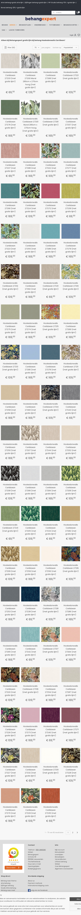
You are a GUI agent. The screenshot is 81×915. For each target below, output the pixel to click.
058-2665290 (41, 850)
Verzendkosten (60, 859)
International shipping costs (38, 885)
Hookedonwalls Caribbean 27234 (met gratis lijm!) (50, 529)
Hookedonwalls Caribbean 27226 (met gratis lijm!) (10, 731)
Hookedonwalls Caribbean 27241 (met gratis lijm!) (10, 527)
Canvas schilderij (7, 902)
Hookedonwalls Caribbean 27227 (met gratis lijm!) (10, 771)
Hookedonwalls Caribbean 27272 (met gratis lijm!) (50, 207)
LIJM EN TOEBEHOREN (16, 30)
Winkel (57, 864)
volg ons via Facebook (39, 890)
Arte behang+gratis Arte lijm (12, 2)
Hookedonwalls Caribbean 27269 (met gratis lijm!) (71, 328)
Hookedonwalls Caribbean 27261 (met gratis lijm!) (51, 121)
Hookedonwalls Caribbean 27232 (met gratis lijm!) (30, 771)
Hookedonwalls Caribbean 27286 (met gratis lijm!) (71, 610)
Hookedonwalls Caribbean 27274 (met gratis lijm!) (30, 328)
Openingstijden (33, 866)
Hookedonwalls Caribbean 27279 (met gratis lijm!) (71, 247)
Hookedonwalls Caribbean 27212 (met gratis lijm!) (10, 286)
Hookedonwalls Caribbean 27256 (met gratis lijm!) (50, 570)
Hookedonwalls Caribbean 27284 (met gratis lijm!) (50, 489)
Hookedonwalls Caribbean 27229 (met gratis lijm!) (30, 811)
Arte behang (5, 883)
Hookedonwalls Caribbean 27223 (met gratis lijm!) (10, 247)
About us (31, 881)
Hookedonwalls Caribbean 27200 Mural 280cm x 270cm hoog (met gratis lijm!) (30, 80)
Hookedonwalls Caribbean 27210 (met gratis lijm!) (71, 286)
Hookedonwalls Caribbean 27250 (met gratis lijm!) (10, 449)
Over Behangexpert (62, 866)
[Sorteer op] (70, 47)
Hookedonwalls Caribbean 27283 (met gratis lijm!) (30, 408)
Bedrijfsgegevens (34, 869)
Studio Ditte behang (8, 888)
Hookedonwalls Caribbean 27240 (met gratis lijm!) (50, 731)
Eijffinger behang (7, 885)
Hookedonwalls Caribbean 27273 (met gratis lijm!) (30, 731)
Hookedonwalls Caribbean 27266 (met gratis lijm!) (30, 489)
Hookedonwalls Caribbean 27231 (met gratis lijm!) (51, 286)
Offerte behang (61, 862)
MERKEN (13, 25)
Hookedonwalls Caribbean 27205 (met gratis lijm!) (30, 529)
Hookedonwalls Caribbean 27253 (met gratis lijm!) (10, 610)
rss (60, 911)
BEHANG (5, 25)
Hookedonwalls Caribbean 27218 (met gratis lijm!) (51, 608)
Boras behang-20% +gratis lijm (13, 7)
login (73, 35)
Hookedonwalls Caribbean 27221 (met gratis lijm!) (71, 75)
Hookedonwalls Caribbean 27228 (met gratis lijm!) (71, 771)
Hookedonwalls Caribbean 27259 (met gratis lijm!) (30, 570)
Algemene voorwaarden (64, 869)
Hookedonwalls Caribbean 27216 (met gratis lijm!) (71, 568)
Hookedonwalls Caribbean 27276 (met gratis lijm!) (10, 123)
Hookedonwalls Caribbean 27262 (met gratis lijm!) (30, 287)
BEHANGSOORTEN (71, 25)
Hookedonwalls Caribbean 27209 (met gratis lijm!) (10, 570)
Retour (57, 852)
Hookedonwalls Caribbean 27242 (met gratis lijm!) (30, 650)
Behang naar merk (8, 890)
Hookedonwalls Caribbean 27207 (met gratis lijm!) (30, 449)
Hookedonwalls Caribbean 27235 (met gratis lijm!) (50, 811)
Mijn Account (60, 850)
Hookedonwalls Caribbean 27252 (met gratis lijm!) (71, 449)
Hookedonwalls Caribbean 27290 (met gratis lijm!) (10, 207)
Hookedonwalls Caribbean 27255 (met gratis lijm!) (30, 247)
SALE (4, 30)
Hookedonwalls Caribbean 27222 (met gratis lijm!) (50, 166)
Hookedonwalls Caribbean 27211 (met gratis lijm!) (71, 366)
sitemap (56, 911)
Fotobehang (5, 900)
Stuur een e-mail (34, 864)
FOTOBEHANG (55, 25)
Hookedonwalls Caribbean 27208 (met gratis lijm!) (10, 489)
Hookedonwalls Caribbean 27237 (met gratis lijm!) (10, 166)
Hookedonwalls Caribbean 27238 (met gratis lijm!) (30, 610)
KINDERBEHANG (41, 25)
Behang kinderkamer (9, 893)
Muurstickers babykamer (10, 895)
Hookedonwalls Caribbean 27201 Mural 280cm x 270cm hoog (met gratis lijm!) (30, 124)
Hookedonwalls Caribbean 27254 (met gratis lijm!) (50, 690)
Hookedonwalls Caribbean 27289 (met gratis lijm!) (50, 247)
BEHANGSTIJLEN (26, 25)
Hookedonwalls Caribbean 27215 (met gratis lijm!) (51, 326)
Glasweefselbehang (8, 897)
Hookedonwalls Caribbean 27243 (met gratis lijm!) (71, 408)
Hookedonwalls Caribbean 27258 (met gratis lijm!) (10, 408)
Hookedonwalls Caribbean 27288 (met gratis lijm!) (30, 166)
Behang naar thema (8, 881)
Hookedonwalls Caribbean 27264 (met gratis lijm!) (71, 650)
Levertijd (58, 855)
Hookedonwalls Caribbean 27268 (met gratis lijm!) (50, 77)
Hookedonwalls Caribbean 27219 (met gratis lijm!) (30, 689)
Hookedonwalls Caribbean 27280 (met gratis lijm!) (30, 368)
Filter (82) (9, 47)
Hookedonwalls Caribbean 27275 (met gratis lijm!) (10, 328)
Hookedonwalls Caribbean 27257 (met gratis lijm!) (71, 123)
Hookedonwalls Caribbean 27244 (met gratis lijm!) (50, 449)
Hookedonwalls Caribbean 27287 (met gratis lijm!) (71, 690)
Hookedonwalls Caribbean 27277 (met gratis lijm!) (71, 166)
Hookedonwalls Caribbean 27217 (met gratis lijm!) (51, 648)
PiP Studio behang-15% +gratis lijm (61, 2)
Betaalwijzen (59, 857)
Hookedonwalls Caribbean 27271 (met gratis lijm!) (71, 729)
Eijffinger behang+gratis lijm (36, 2)
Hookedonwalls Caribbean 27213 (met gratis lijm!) (10, 366)
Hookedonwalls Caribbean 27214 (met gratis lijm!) (51, 407)
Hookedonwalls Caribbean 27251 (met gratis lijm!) (51, 769)
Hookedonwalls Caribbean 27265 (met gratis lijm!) (10, 650)
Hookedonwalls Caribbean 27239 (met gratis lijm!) (71, 207)
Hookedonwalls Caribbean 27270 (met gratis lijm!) (10, 811)
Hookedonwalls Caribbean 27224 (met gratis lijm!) (30, 207)
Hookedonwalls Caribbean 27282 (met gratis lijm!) (71, 529)
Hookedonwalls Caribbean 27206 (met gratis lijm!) (71, 489)
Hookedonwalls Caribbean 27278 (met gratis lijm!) (50, 368)
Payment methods (35, 883)
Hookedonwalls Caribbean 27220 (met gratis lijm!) (10, 690)
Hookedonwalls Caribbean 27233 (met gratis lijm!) (10, 77)
